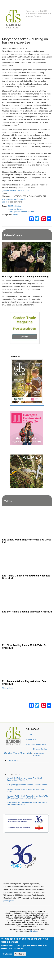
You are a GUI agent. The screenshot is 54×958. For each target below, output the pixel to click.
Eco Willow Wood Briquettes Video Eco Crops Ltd (26, 540)
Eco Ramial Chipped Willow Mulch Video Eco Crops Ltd (26, 576)
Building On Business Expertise (21, 212)
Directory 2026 (31, 739)
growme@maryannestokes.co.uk (15, 190)
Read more (29, 305)
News (15, 215)
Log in (4, 202)
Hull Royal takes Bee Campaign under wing (25, 276)
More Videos (7, 688)
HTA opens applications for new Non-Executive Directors (27, 785)
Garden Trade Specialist (17, 753)
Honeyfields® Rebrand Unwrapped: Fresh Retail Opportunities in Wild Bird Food (24, 779)
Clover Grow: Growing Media (36, 744)
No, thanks (20, 954)
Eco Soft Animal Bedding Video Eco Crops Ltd (27, 611)
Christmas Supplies (40, 749)
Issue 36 (15, 356)
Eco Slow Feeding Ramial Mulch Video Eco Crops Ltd (25, 646)
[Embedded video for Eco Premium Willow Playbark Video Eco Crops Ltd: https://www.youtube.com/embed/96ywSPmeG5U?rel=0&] (27, 665)
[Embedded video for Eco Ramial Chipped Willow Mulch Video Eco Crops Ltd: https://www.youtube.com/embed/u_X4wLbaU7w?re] (27, 559)
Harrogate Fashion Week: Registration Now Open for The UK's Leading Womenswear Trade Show (27, 797)
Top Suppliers (13, 760)
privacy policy (8, 901)
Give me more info (16, 948)
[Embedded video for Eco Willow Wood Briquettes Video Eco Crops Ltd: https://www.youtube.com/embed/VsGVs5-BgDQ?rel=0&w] (27, 523)
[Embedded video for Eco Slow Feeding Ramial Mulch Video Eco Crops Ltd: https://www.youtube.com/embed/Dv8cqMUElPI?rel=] (27, 628)
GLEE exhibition (14, 206)
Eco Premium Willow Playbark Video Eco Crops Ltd (24, 682)
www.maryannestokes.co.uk (13, 199)
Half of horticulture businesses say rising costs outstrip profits (26, 790)
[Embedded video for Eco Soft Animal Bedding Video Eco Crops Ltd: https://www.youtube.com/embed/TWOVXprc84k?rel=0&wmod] (27, 595)
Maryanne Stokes (15, 209)
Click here (34, 931)
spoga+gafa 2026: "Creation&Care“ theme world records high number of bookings (27, 803)
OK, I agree (7, 954)
